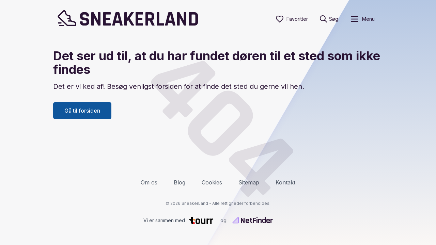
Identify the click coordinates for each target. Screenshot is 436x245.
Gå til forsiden (82, 110)
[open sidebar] (362, 19)
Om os (149, 182)
